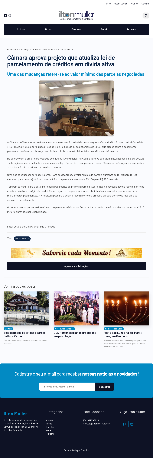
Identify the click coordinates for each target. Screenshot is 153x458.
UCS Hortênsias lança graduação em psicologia (75, 334)
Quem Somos (120, 3)
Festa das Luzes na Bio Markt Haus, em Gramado (123, 334)
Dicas (48, 29)
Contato (145, 3)
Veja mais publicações (76, 266)
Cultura (21, 29)
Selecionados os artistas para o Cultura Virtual (24, 334)
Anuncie (135, 3)
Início (108, 3)
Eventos (76, 29)
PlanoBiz (85, 450)
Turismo (131, 29)
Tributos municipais (22, 239)
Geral (104, 29)
